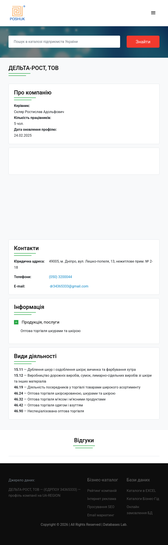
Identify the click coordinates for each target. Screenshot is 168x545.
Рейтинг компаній (102, 491)
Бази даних (138, 479)
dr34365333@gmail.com (69, 286)
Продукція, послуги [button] (40, 322)
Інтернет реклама (101, 499)
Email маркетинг (100, 515)
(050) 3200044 (60, 277)
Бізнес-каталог (102, 479)
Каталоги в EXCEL (141, 491)
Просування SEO (100, 507)
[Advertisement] (84, 208)
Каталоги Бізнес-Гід (143, 499)
